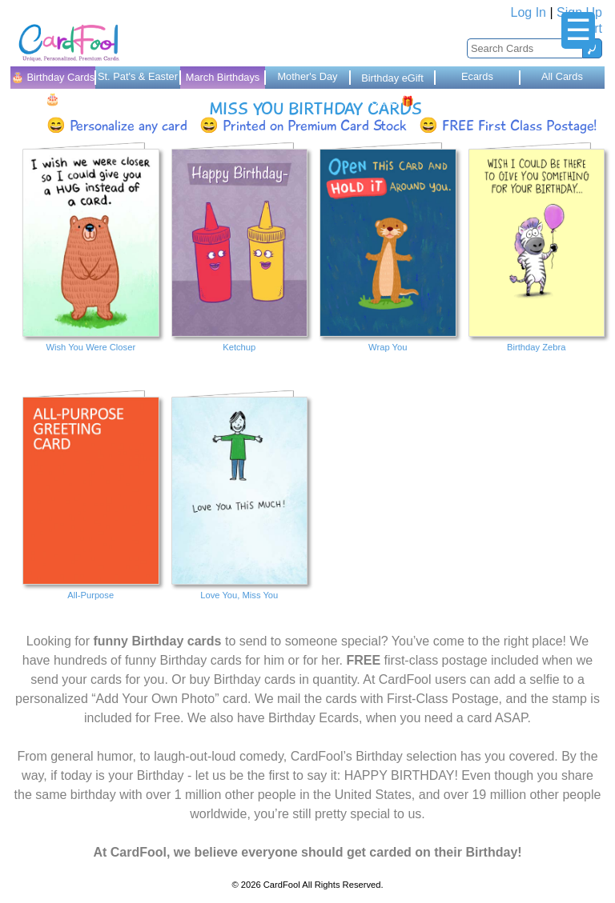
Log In (528, 12)
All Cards (562, 76)
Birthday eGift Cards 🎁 (392, 80)
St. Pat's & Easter (138, 76)
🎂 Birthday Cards (52, 80)
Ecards (477, 76)
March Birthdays (222, 77)
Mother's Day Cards (307, 79)
